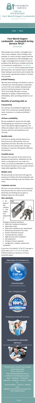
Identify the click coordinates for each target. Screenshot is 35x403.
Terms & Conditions (10, 384)
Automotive (6, 380)
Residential (15, 378)
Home (14, 31)
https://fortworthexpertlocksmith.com (17, 373)
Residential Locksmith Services (17, 317)
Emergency (15, 380)
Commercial (24, 378)
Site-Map (27, 384)
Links (17, 387)
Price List (20, 384)
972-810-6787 (17, 13)
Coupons (23, 380)
